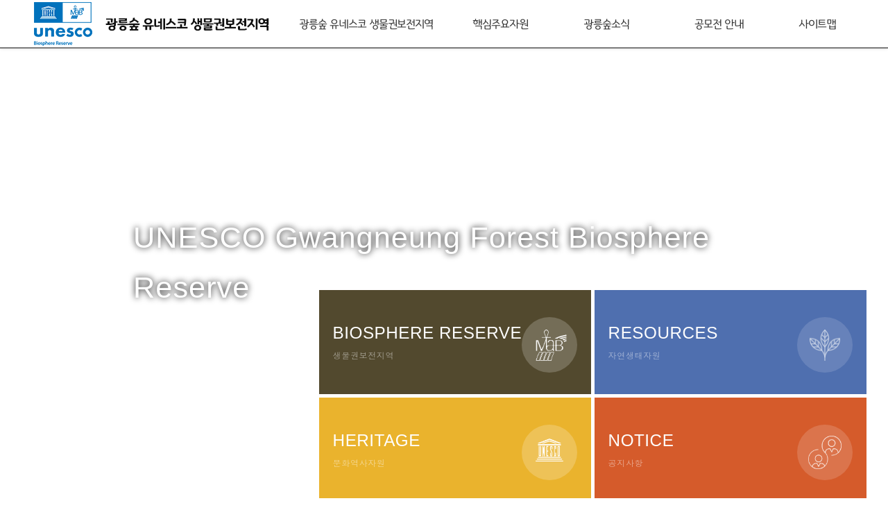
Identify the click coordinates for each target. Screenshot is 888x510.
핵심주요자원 (500, 23)
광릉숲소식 (606, 23)
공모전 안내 (719, 23)
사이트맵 (817, 23)
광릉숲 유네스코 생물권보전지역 (366, 23)
